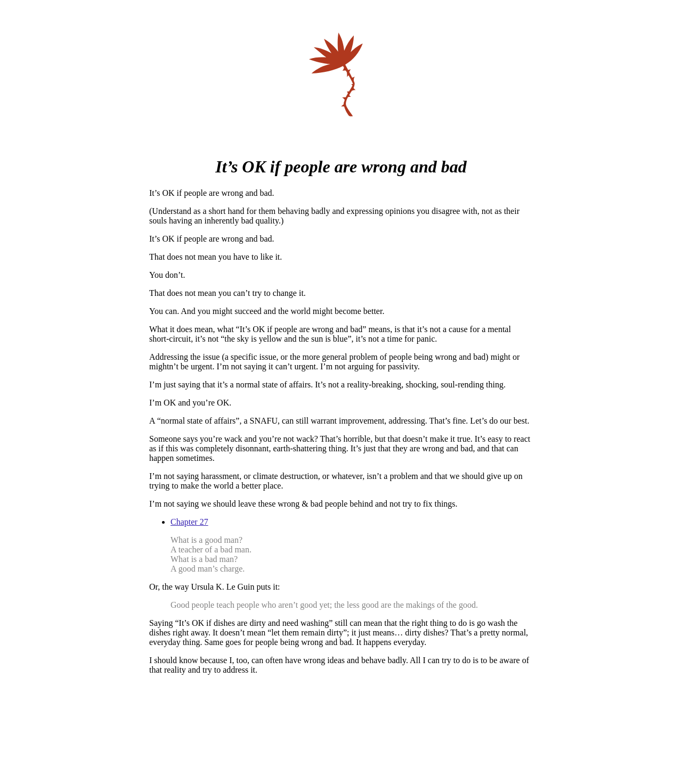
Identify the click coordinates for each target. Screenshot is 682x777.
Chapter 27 (189, 521)
